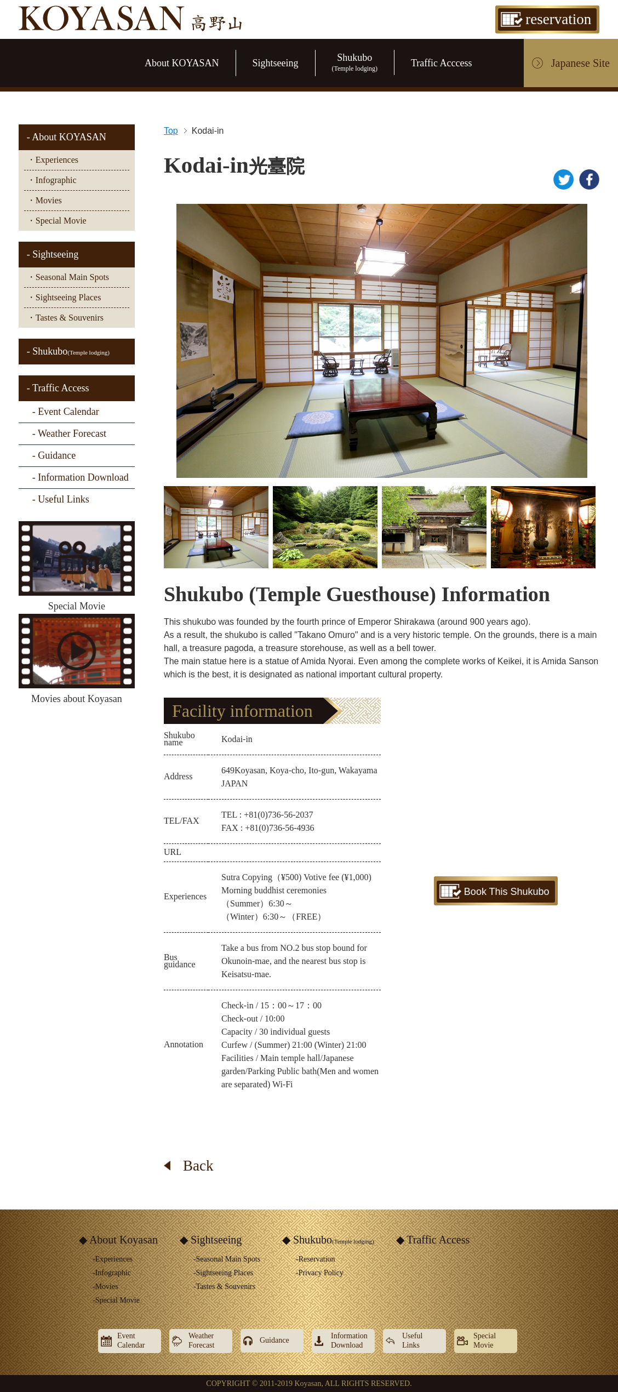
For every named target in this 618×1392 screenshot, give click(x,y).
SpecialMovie (484, 1340)
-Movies (105, 1286)
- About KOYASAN (66, 137)
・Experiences (52, 159)
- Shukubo (68, 351)
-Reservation (315, 1259)
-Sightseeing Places (223, 1273)
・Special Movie (57, 220)
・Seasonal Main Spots (68, 277)
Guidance (274, 1340)
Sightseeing (276, 63)
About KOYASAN (182, 63)
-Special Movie (116, 1300)
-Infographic (112, 1273)
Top (171, 130)
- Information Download (80, 477)
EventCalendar (131, 1340)
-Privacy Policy (320, 1273)
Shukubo (354, 62)
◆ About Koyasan (118, 1240)
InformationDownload (349, 1340)
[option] (382, 341)
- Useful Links (60, 499)
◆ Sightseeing (211, 1240)
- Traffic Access (58, 388)
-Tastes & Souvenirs (224, 1286)
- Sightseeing (53, 254)
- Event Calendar (65, 411)
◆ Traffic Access (433, 1240)
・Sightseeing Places (64, 297)
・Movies (44, 200)
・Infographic (52, 180)
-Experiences (113, 1259)
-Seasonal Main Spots (226, 1259)
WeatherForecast (201, 1340)
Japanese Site (580, 63)
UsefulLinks (412, 1340)
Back (198, 1165)
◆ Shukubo (328, 1240)
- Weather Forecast (69, 433)
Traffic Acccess (441, 63)
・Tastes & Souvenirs (65, 317)
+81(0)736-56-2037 (278, 814)
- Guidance (54, 455)
